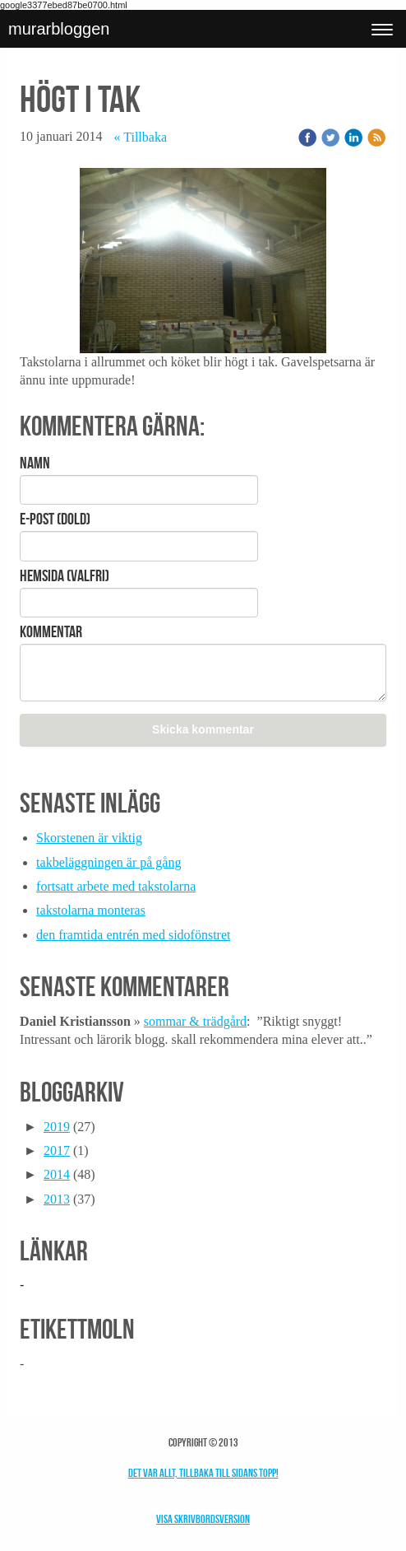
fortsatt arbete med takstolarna (116, 886)
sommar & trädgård (195, 1021)
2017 (57, 1150)
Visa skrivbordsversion (203, 1518)
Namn (35, 463)
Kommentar (51, 631)
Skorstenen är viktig (89, 838)
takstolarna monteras (90, 910)
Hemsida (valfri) (64, 575)
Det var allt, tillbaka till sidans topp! (203, 1472)
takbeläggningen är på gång (108, 862)
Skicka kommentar (203, 729)
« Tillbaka (140, 137)
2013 (57, 1199)
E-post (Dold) (55, 519)
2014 (57, 1174)
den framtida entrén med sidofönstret (133, 935)
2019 (57, 1127)
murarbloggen (58, 29)
